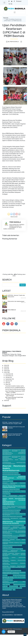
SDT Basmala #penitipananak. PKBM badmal (12, 588)
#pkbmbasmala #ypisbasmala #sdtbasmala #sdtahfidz (14, 522)
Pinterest (18, 1)
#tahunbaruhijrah (6, 568)
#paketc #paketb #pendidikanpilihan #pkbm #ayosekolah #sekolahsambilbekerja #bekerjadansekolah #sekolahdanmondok (14, 501)
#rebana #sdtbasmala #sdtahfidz (10, 537)
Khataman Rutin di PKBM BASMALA (15, 387)
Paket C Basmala (6, 584)
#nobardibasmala (6, 493)
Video (14, 589)
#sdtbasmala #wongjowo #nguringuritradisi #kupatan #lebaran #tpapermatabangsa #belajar (14, 567)
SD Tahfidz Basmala (13, 586)
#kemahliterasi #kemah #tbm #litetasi (11, 489)
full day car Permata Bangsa (19, 575)
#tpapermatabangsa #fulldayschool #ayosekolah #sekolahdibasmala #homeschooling (14, 573)
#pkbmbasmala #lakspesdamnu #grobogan (12, 516)
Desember (8, 374)
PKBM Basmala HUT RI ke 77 (19, 584)
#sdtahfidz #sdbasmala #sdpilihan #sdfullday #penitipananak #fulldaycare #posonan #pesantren (14, 554)
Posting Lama (21, 274)
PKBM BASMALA (17, 629)
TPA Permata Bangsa (7, 589)
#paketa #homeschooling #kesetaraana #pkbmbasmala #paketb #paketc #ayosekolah (14, 496)
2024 (5, 369)
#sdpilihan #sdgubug (7, 547)
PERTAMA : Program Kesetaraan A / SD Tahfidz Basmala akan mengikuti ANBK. (12, 423)
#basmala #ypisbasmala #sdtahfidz (10, 472)
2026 (5, 365)
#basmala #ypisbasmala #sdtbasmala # (11, 474)
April (6, 382)
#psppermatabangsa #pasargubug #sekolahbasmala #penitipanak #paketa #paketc (14, 535)
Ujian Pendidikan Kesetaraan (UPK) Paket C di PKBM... (15, 391)
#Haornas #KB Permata (8, 481)
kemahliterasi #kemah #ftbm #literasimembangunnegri (14, 582)
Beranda (5, 18)
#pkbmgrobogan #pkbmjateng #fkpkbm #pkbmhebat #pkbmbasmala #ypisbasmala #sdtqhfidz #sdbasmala (14, 528)
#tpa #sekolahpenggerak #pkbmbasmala (12, 570)
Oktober (7, 377)
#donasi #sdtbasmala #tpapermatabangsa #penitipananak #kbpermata (14, 478)
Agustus (8, 381)
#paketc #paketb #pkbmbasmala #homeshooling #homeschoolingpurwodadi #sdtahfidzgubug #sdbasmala (14, 507)
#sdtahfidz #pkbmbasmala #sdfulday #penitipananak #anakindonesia (14, 551)
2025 (5, 367)
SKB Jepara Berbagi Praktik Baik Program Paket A (14, 398)
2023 (5, 370)
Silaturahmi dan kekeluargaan (16, 301)
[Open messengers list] (3, 632)
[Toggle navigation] (4, 2)
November (8, 375)
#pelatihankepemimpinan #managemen (12, 510)
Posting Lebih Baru (8, 274)
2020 (5, 400)
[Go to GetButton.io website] (3, 634)
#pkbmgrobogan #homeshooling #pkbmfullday (13, 525)
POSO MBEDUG (12, 310)
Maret (7, 384)
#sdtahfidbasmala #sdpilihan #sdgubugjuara (13, 548)
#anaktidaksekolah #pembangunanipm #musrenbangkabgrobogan (14, 463)
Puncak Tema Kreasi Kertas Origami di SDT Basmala (15, 434)
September (8, 379)
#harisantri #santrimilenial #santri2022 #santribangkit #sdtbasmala (14, 483)
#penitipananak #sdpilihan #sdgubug (11, 512)
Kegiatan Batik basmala (8, 579)
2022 (5, 372)
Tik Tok (10, 4)
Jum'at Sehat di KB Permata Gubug (15, 389)
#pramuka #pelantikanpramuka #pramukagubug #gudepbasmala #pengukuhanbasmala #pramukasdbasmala (14, 532)
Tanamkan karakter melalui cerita (14, 386)
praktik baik (5, 586)
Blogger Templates (16, 631)
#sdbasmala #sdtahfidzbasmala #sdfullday (12, 545)
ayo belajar (5, 575)
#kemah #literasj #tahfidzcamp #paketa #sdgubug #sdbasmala (14, 486)
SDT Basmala (22, 586)
